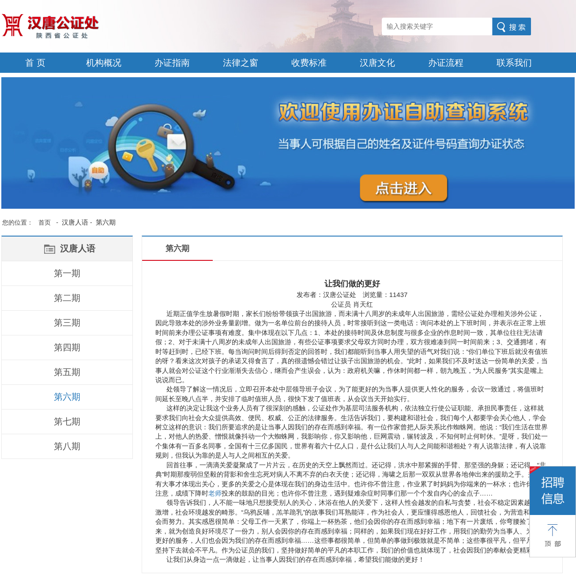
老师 (215, 493)
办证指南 (172, 63)
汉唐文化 (377, 63)
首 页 (35, 63)
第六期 (67, 397)
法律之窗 (240, 63)
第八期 (67, 446)
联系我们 (514, 63)
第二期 (67, 298)
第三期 (67, 322)
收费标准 (309, 63)
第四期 (67, 347)
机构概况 (103, 63)
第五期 (67, 372)
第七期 (67, 421)
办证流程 (445, 63)
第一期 (67, 273)
